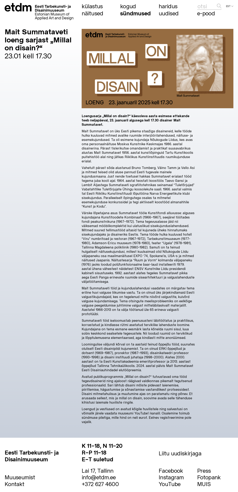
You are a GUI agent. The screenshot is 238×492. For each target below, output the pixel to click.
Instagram (171, 477)
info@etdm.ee (99, 477)
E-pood (206, 13)
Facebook (171, 470)
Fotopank (209, 477)
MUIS (204, 483)
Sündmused (135, 13)
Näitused (92, 13)
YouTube (169, 483)
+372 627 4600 (100, 483)
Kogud (128, 6)
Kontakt (14, 483)
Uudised (168, 13)
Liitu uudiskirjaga (180, 453)
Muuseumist (20, 477)
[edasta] (219, 6)
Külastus (92, 6)
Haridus (168, 6)
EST (229, 6)
